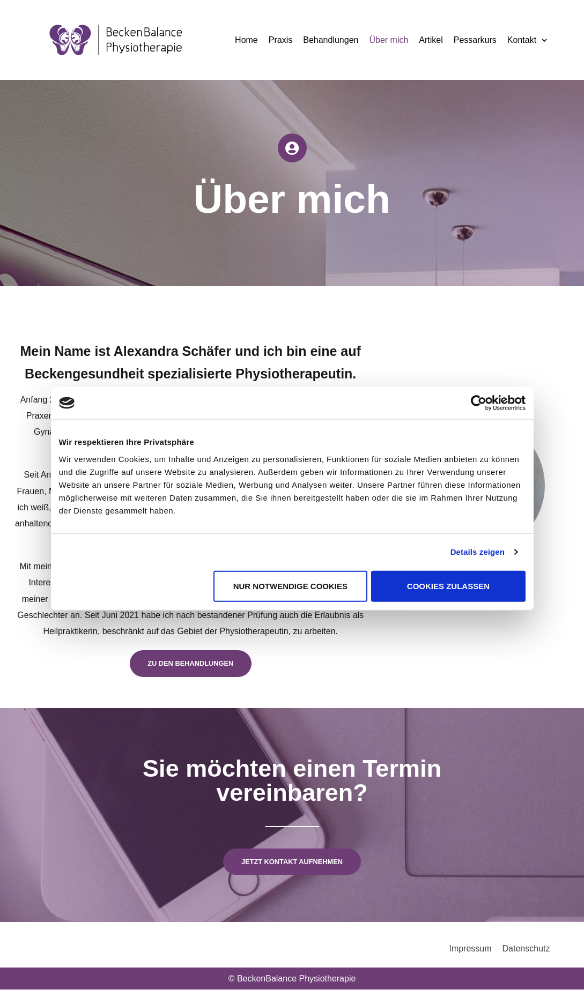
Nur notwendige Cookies (290, 585)
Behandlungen (330, 39)
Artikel (430, 39)
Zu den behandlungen (190, 667)
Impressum (470, 956)
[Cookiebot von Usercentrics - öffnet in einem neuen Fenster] (479, 403)
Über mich (388, 39)
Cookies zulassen (448, 585)
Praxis (280, 39)
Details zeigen (477, 551)
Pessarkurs (475, 39)
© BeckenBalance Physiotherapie (292, 986)
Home (246, 39)
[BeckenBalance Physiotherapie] (116, 40)
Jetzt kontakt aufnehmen (292, 868)
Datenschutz (526, 956)
